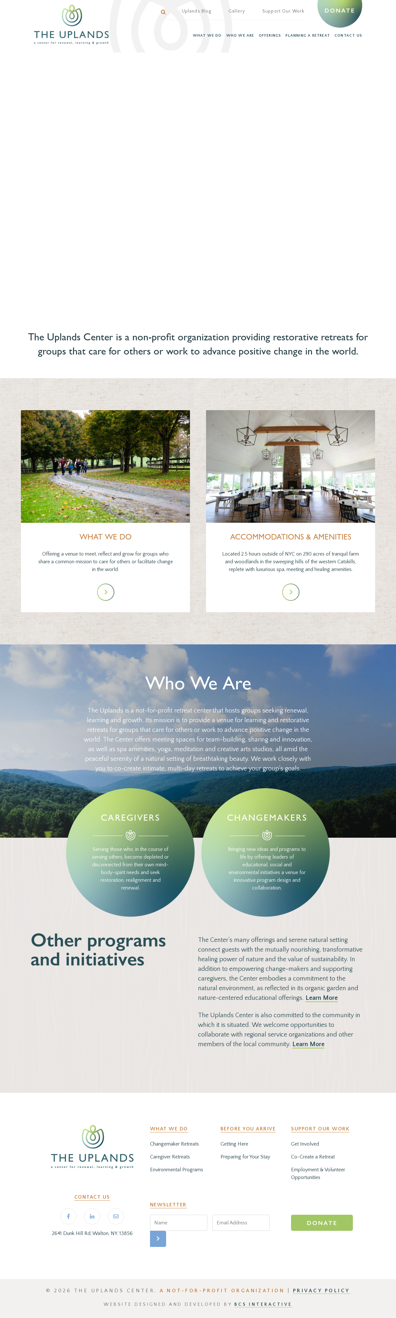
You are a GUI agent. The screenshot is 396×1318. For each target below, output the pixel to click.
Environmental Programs (176, 1170)
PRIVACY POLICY (321, 1291)
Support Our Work (283, 11)
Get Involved (305, 1144)
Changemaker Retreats (174, 1144)
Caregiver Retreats (170, 1157)
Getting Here (234, 1144)
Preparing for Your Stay (245, 1157)
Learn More (322, 997)
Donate (340, 10)
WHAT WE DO (207, 35)
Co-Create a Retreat (313, 1157)
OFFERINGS (270, 35)
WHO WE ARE (240, 35)
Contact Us (92, 1197)
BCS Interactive (263, 1304)
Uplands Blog (196, 11)
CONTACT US (348, 35)
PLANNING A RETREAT (308, 35)
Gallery (237, 11)
